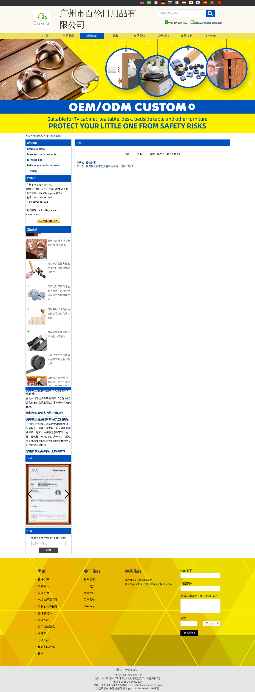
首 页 (44, 35)
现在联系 (48, 221)
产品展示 (68, 35)
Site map (89, 606)
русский (169, 2)
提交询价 (210, 35)
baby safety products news (43, 165)
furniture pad (53, 135)
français (155, 2)
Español (205, 2)
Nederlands (184, 2)
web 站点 (131, 669)
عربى (148, 2)
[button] (250, 86)
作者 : (127, 154)
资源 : (140, 154)
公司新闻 (32, 170)
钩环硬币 (43, 593)
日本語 (190, 2)
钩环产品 (43, 619)
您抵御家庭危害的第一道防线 (44, 413)
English (141, 2)
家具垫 (42, 633)
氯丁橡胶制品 (46, 626)
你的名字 (186, 570)
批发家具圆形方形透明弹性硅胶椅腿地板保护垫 (59, 268)
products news (36, 148)
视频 (115, 35)
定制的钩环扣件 (48, 606)
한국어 (198, 2)
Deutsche (162, 2)
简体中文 (219, 2)
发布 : (153, 154)
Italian (176, 2)
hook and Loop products (41, 154)
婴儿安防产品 (46, 646)
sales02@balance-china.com (206, 22)
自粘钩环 (43, 586)
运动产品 (43, 640)
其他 (40, 653)
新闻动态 (92, 35)
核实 (183, 618)
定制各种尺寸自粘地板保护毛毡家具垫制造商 (59, 314)
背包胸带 (91, 162)
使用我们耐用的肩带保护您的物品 (47, 420)
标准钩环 (43, 579)
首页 (27, 135)
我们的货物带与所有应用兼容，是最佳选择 (109, 166)
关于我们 (163, 35)
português (212, 2)
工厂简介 (89, 586)
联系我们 (139, 35)
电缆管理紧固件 (48, 599)
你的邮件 (186, 583)
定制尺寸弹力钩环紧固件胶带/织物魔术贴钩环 (59, 360)
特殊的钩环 (45, 613)
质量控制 (186, 35)
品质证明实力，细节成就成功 (198, 596)
